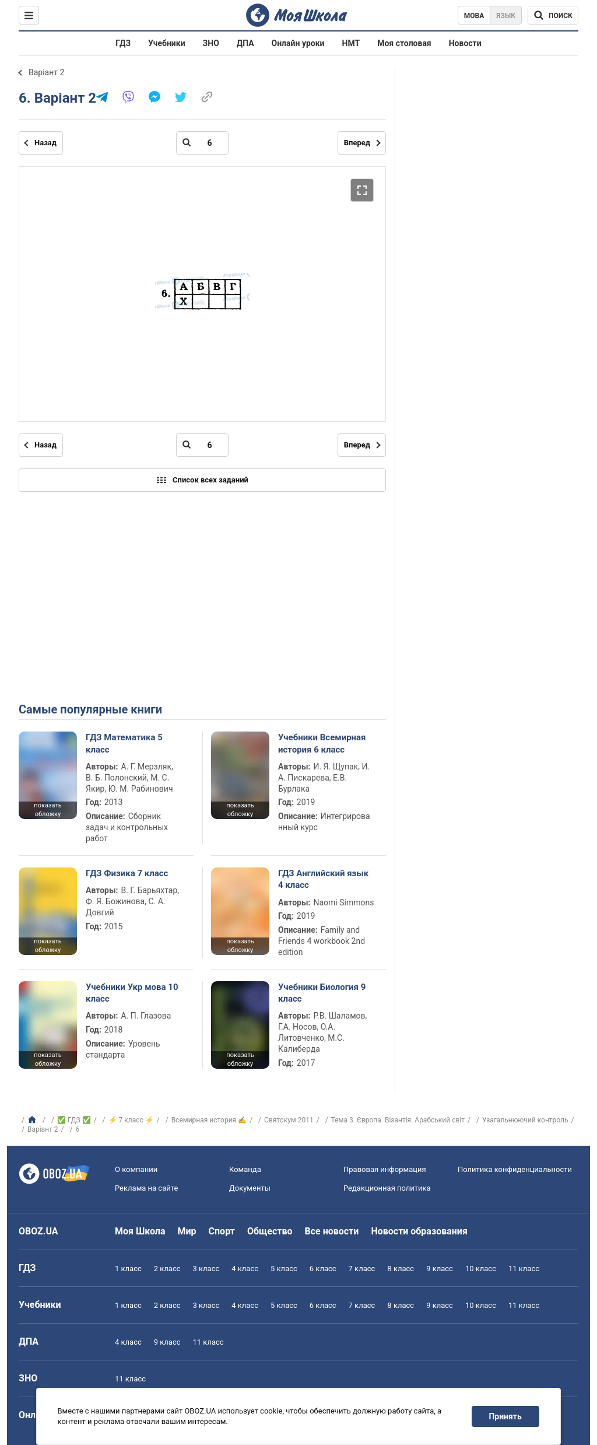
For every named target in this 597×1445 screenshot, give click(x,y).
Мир (187, 1231)
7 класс (362, 1268)
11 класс (523, 1268)
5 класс (284, 1268)
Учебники (166, 43)
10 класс (480, 1268)
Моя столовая (404, 43)
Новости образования (419, 1231)
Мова (474, 16)
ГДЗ (123, 43)
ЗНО (211, 43)
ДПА (245, 43)
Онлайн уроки (298, 43)
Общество (270, 1231)
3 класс (206, 1268)
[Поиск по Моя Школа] (553, 15)
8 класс (400, 1268)
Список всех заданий (202, 480)
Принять (505, 1416)
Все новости (332, 1231)
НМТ (351, 43)
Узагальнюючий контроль (525, 1120)
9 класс (439, 1268)
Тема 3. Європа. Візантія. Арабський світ (398, 1120)
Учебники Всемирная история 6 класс (322, 743)
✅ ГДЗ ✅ (74, 1120)
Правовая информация (384, 1169)
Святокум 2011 (289, 1120)
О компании (136, 1169)
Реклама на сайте (146, 1188)
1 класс (128, 1268)
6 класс (323, 1268)
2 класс (167, 1268)
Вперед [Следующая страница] (357, 142)
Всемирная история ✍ (209, 1120)
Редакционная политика (387, 1188)
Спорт (222, 1231)
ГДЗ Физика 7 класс (127, 873)
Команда (245, 1169)
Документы (250, 1188)
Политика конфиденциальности (515, 1169)
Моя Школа (140, 1231)
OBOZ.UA (38, 1231)
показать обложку (47, 810)
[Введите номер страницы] (202, 143)
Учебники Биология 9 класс (322, 993)
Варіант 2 (46, 72)
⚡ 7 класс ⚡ (131, 1120)
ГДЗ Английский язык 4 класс (323, 879)
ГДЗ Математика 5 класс (124, 743)
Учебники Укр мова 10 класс (132, 993)
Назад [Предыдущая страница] (45, 142)
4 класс (244, 1268)
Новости (465, 43)
